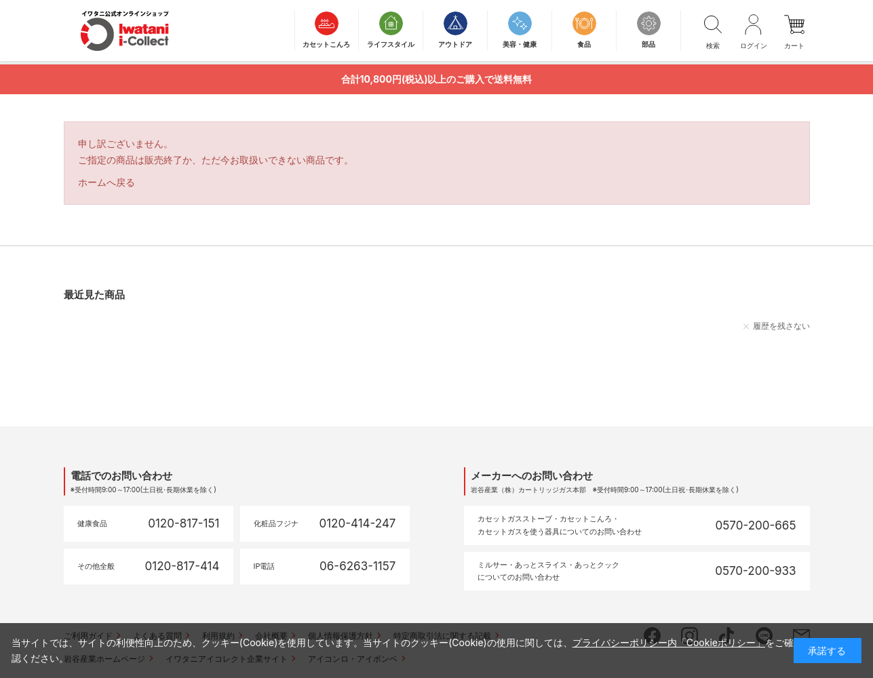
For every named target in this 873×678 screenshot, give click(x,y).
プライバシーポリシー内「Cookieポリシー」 (669, 642)
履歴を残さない (781, 326)
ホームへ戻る (106, 182)
